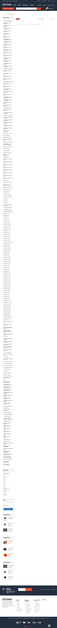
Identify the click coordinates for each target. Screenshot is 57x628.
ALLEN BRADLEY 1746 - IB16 (8, 87)
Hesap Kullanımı (37, 605)
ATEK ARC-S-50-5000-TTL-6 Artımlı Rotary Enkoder (11, 517)
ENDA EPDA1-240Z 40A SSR (8, 162)
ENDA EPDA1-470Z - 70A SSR (8, 167)
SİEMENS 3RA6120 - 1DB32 (7, 429)
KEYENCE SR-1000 (7, 298)
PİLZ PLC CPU (6, 371)
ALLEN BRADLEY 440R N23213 (7, 106)
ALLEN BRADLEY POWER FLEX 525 (8, 120)
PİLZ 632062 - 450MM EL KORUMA (8, 339)
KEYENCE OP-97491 (7, 290)
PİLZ (4, 492)
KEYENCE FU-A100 (7, 244)
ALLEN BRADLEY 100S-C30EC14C (8, 45)
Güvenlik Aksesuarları (7, 209)
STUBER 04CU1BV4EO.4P (8, 459)
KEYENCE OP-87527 (7, 288)
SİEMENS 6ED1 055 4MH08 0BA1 (8, 449)
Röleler (5, 379)
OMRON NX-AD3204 (7, 310)
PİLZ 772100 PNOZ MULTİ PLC (8, 354)
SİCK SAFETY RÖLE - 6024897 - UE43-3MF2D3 (8, 419)
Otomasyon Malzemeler (8, 317)
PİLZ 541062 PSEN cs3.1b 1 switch (8, 334)
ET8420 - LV (6, 200)
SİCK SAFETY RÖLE (7, 416)
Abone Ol (29, 589)
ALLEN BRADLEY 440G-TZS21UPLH (8, 100)
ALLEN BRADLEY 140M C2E (8, 53)
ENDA (5, 479)
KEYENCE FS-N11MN (7, 228)
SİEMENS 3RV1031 (7, 439)
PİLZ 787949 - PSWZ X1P (8, 367)
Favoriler (18, 607)
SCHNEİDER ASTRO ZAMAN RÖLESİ (7, 382)
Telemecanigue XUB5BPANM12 (6, 462)
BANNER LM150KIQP (7, 137)
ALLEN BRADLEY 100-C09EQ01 (7, 26)
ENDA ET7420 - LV (7, 191)
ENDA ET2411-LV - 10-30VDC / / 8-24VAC (7, 185)
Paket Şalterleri (6, 319)
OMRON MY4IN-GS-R (7, 306)
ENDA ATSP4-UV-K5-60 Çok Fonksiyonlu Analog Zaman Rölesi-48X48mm (11, 523)
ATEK (4, 475)
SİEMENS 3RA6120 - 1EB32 (7, 431)
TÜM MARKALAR (7, 473)
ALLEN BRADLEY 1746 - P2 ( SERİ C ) (8, 92)
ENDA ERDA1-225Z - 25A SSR (8, 170)
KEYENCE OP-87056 (7, 284)
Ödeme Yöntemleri (38, 609)
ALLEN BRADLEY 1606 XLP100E (7, 61)
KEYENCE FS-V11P (7, 230)
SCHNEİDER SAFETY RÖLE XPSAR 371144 (8, 393)
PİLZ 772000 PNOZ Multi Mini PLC (8, 350)
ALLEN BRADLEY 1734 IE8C (7, 76)
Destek (18, 602)
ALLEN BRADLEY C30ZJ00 (8, 115)
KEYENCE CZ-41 (6, 219)
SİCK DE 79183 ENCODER (8, 414)
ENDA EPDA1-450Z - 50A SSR (8, 165)
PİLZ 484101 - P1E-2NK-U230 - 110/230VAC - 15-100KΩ (8, 328)
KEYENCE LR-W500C (7, 261)
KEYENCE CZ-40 (6, 217)
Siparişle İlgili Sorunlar (28, 612)
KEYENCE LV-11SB (7, 263)
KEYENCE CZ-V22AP (7, 224)
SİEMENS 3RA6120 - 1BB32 (7, 426)
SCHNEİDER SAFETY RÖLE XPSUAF (8, 395)
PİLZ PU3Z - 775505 (7, 373)
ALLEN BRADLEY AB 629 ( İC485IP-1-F (8, 113)
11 (39, 24)
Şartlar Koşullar (19, 609)
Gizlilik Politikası (33, 618)
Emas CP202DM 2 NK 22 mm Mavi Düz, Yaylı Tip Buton (11, 547)
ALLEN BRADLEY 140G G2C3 (7, 47)
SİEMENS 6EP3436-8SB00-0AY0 (7, 452)
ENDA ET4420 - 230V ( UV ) (8, 187)
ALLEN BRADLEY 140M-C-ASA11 (8, 56)
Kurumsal (27, 603)
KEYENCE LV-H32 (6, 265)
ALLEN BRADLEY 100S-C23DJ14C (8, 42)
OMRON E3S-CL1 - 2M (7, 300)
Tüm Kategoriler (9, 8)
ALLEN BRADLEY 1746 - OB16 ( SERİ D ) (8, 89)
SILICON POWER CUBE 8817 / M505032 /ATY (7, 457)
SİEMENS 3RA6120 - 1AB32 (7, 423)
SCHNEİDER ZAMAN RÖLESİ (7, 404)
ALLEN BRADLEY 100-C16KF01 (7, 31)
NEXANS (5, 490)
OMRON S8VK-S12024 (7, 315)
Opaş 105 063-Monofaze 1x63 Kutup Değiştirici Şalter (11, 540)
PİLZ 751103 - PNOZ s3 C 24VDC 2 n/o (8, 344)
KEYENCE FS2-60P (7, 238)
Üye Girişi (40, 5)
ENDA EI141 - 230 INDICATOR (7, 155)
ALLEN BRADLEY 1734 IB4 (8, 68)
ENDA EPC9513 (6, 157)
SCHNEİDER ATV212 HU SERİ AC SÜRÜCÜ (8, 387)
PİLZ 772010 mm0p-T (7, 352)
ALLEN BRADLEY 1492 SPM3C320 (7, 58)
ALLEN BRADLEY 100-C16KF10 (7, 34)
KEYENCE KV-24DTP (7, 257)
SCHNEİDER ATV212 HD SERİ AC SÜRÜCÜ (8, 385)
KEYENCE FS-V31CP (7, 236)
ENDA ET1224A (6, 180)
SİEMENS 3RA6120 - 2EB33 (7, 434)
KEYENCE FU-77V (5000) (8, 242)
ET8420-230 (6, 202)
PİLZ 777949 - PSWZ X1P (8, 365)
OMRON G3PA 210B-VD (8, 304)
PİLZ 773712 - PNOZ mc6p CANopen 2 (8, 359)
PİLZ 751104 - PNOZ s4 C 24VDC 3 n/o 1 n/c (8, 347)
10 (37, 24)
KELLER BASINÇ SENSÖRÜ (8, 211)
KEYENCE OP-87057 (7, 286)
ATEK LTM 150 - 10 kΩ (7, 133)
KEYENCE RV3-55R (7, 296)
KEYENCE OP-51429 (7, 275)
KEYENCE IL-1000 (7, 255)
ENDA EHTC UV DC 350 (7, 152)
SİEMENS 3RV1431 (7, 441)
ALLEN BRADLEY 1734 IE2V (7, 74)
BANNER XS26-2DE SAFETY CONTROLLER (7, 144)
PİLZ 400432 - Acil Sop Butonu (7, 325)
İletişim (36, 607)
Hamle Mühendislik (30, 626)
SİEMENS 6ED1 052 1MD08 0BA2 (8, 443)
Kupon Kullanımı (19, 610)
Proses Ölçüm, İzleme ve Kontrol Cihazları (8, 377)
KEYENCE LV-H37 (6, 267)
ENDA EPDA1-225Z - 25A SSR (8, 159)
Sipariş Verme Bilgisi (37, 611)
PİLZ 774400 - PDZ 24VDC (8, 361)
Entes (5, 483)
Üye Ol (45, 5)
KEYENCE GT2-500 (7, 246)
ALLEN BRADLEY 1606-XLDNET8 (8, 64)
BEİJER (5, 477)
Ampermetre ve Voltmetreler (6, 131)
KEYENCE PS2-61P (7, 292)
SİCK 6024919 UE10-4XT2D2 (7, 410)
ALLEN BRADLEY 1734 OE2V (7, 84)
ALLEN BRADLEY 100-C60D (7, 37)
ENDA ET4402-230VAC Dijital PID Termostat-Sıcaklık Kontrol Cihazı (11, 576)
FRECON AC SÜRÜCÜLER (8, 207)
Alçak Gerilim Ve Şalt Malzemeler (7, 23)
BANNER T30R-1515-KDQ (8, 142)
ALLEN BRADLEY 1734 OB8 (8, 81)
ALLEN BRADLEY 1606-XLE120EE (8, 66)
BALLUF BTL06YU (7, 135)
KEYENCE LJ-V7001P (7, 259)
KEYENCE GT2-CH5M (7, 250)
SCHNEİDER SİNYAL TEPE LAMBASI (8, 401)
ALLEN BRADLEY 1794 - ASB (8, 95)
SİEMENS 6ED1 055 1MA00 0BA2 (7, 446)
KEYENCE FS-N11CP (7, 226)
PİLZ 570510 (6, 336)
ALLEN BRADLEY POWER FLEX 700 (8, 126)
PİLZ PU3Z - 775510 (7, 375)
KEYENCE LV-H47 (6, 269)
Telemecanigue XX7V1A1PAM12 (6, 464)
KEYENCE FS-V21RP (7, 234)
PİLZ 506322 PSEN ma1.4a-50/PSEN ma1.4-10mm (8, 331)
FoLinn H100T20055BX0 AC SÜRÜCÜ (8, 205)
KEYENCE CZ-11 (6, 215)
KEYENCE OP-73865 (7, 279)
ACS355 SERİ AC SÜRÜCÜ (8, 20)
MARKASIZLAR (6, 488)
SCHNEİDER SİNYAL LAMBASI (7, 398)
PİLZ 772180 (6, 356)
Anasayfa (5, 14)
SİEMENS (5, 494)
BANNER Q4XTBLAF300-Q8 (8, 140)
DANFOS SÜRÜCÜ (7, 148)
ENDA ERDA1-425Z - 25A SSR (8, 176)
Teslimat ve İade (28, 608)
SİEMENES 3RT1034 (7, 421)
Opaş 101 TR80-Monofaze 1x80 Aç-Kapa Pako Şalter (11, 553)
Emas (5, 481)
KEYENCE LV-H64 (6, 271)
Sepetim (18, 605)
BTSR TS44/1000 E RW (8, 146)
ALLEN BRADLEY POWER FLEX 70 (8, 123)
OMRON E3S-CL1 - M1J (8, 302)
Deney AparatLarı (7, 150)
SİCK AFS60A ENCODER (8, 412)
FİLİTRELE (8, 509)
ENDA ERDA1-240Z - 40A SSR (8, 173)
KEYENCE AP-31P (7, 213)
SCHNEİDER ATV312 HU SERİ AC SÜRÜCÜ (8, 390)
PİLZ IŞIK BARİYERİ (7, 369)
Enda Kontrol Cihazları (7, 195)
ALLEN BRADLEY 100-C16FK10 (7, 28)
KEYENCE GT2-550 (7, 248)
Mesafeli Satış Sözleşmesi (28, 606)
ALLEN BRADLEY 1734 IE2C (7, 71)
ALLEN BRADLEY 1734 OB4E (7, 79)
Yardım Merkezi (37, 604)
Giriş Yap (18, 604)
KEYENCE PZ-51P (7, 294)
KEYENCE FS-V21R (7, 232)
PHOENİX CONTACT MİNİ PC (8, 322)
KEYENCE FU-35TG (7, 240)
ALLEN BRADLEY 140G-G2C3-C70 (8, 50)
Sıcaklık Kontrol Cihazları (8, 406)
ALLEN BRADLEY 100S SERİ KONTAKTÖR (7, 39)
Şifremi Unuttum (52, 5)
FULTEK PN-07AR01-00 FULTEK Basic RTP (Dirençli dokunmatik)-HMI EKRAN (11, 565)
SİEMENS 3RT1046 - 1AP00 (7, 437)
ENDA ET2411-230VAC (8, 182)
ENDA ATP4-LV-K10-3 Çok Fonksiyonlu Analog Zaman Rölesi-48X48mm (11, 570)
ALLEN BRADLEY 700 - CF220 (7, 110)
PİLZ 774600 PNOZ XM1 (8, 363)
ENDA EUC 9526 (6, 193)
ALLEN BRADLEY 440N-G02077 (8, 103)
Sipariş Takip (43, 618)
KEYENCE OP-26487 (7, 273)
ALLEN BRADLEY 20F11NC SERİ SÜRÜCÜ (8, 97)
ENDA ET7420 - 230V (7, 189)
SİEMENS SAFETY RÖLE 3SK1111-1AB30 (8, 454)
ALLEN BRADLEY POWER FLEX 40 (8, 118)
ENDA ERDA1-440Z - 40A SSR (8, 178)
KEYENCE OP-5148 (7, 277)
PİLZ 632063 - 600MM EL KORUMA (8, 342)
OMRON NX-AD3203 (7, 308)
